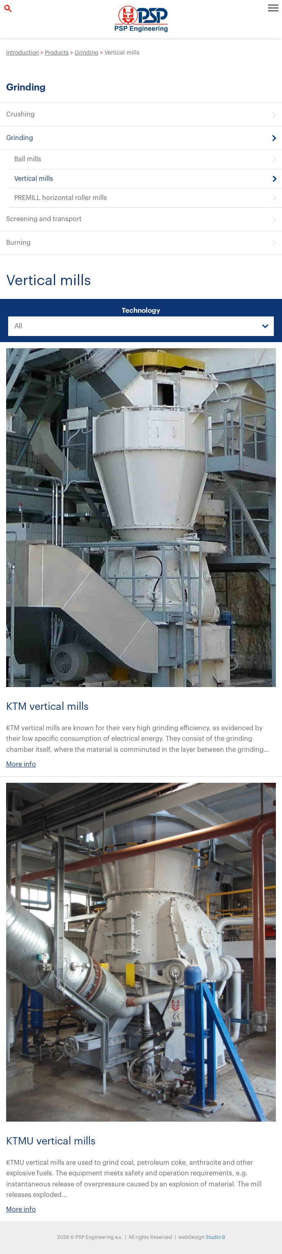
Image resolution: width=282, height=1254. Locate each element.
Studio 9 (215, 1237)
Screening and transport (44, 219)
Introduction (22, 53)
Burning (18, 242)
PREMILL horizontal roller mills (60, 198)
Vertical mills (33, 179)
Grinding (86, 53)
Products (57, 53)
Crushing (20, 114)
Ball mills (27, 159)
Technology (141, 310)
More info (21, 764)
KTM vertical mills (47, 707)
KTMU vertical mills (50, 1141)
